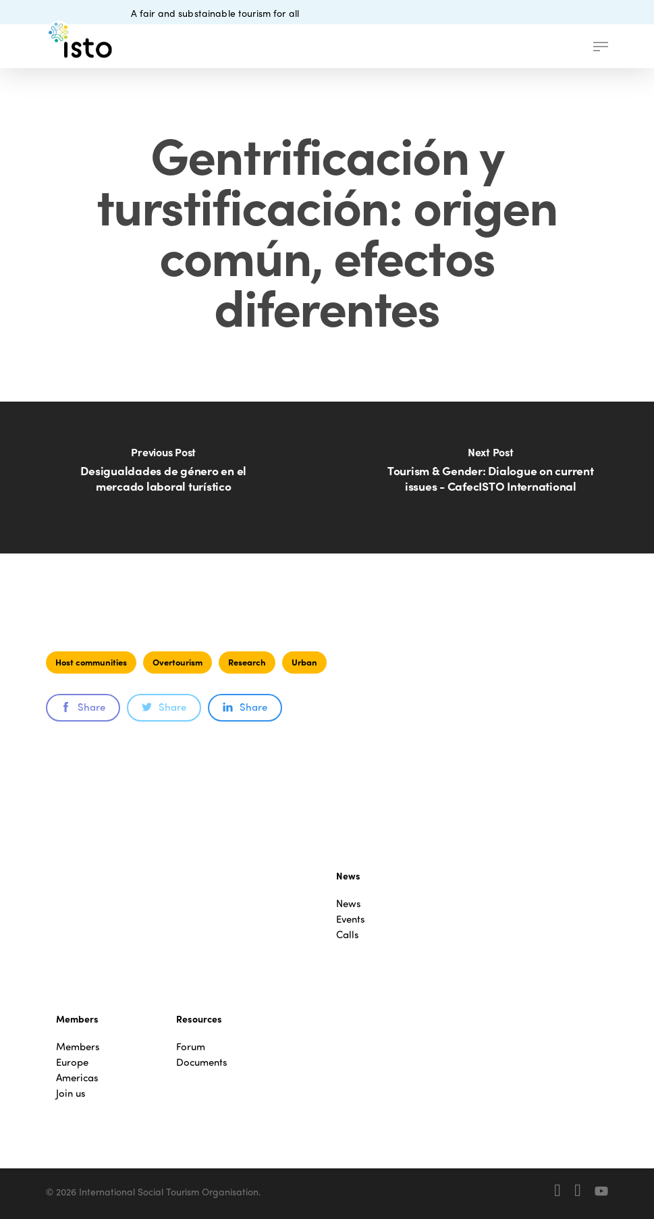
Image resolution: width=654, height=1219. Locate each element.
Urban (304, 661)
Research (247, 661)
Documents (201, 1062)
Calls (347, 934)
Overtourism (177, 661)
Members (78, 1046)
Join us (71, 1093)
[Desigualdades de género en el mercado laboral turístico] (163, 477)
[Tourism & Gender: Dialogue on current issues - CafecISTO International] (491, 477)
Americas (77, 1078)
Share (83, 706)
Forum (190, 1046)
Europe (72, 1062)
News (348, 903)
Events (350, 919)
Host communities (91, 661)
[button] (600, 46)
